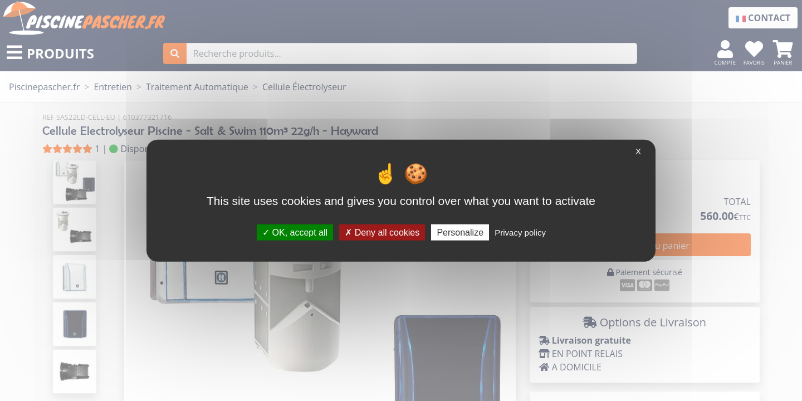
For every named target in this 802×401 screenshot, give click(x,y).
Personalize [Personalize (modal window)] (460, 232)
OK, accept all (294, 232)
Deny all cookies (382, 232)
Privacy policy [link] (520, 232)
